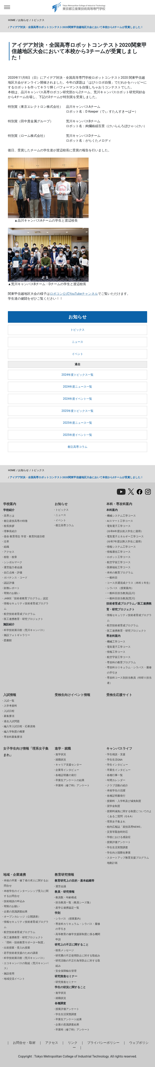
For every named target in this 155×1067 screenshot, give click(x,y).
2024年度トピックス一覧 (77, 375)
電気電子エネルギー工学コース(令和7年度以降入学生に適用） (125, 539)
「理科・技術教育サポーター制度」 (25, 942)
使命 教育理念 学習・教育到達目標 (24, 536)
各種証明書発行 (116, 795)
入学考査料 (10, 705)
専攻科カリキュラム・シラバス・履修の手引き (129, 670)
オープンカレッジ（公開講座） (22, 916)
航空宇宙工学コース (119, 562)
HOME (11, 20)
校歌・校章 (10, 557)
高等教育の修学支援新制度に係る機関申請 (78, 937)
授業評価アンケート (119, 842)
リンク (73, 1043)
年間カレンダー (116, 780)
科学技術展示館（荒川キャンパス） (25, 630)
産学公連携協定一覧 (67, 907)
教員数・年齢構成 (66, 897)
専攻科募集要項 (13, 736)
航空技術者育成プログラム (19, 613)
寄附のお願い (12, 593)
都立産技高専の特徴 (15, 520)
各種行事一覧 (115, 775)
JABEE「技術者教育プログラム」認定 (26, 598)
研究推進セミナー (66, 981)
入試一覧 (9, 700)
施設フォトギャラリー (17, 635)
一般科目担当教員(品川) (121, 593)
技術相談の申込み (14, 901)
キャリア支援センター (69, 764)
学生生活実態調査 (117, 847)
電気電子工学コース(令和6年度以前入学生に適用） (125, 528)
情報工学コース (116, 651)
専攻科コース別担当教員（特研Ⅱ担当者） (129, 680)
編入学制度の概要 (14, 731)
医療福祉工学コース (119, 567)
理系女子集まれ (116, 821)
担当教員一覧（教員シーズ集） (74, 902)
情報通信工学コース (119, 551)
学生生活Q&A (115, 759)
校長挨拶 (9, 525)
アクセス (9, 551)
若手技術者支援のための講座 (21, 952)
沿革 (6, 541)
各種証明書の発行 (66, 775)
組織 (6, 546)
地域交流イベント (14, 978)
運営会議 (61, 886)
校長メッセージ (65, 950)
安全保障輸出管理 (66, 970)
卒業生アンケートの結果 (70, 780)
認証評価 (9, 582)
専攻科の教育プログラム (121, 662)
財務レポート (12, 588)
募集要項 (9, 716)
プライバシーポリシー (103, 1043)
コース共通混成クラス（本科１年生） (129, 582)
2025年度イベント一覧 (77, 435)
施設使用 (9, 973)
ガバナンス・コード (15, 577)
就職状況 (61, 759)
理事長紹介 (10, 531)
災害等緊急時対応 (117, 831)
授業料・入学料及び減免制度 (124, 800)
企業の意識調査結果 (15, 911)
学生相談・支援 (116, 754)
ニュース (77, 342)
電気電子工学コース (119, 646)
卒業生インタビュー (119, 769)
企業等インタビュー (67, 769)
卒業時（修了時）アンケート (73, 785)
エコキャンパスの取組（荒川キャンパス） (26, 966)
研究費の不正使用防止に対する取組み (78, 955)
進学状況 (61, 754)
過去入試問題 (12, 721)
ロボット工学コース (119, 557)
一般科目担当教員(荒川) (121, 598)
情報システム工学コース (121, 546)
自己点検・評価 (13, 572)
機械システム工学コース (121, 515)
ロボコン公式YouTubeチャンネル (74, 294)
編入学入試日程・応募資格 (19, 726)
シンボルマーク (13, 562)
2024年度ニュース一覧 (77, 386)
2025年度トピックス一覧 (77, 411)
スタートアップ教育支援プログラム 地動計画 (128, 860)
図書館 (8, 640)
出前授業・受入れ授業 (17, 947)
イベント (77, 354)
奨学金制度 (113, 806)
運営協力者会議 (13, 567)
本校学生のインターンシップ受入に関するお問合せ (26, 893)
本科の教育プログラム (120, 572)
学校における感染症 (119, 837)
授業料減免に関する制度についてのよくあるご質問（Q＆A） (129, 814)
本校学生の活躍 (116, 790)
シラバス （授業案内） (120, 588)
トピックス (37, 20)
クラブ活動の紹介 (117, 785)
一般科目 (112, 577)
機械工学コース (116, 641)
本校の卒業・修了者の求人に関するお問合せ (26, 883)
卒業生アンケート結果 (69, 1019)
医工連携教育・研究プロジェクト (23, 618)
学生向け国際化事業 (119, 852)
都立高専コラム (77, 447)
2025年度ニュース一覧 (77, 423)
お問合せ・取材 (24, 1043)
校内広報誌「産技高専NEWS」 (125, 826)
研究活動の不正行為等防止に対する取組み (78, 963)
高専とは (9, 515)
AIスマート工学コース (120, 520)
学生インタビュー (117, 764)
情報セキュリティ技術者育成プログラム (26, 606)
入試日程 (9, 710)
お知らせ (23, 20)
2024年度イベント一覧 (77, 399)
